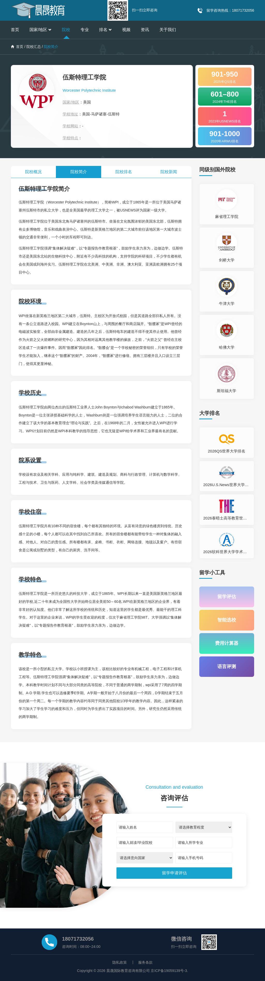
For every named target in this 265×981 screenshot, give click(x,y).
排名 (105, 29)
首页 (15, 29)
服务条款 (145, 962)
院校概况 (33, 172)
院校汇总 (33, 47)
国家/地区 (40, 29)
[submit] (174, 873)
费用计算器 (226, 643)
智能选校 (226, 620)
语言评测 (226, 666)
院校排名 (123, 172)
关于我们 (167, 29)
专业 (84, 29)
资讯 (145, 29)
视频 (126, 29)
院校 (66, 29)
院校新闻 (168, 172)
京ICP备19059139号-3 (169, 971)
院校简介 (78, 172)
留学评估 (226, 596)
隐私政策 (119, 962)
